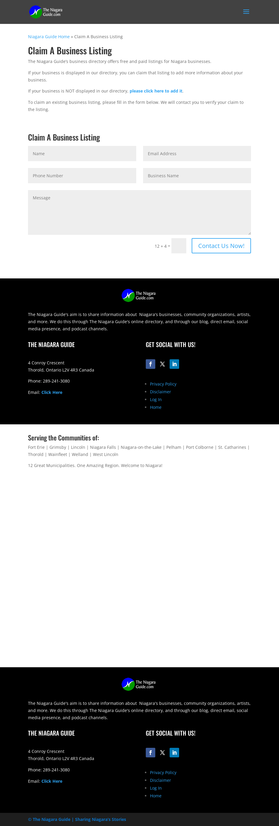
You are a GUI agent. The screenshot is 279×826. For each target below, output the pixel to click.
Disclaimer (160, 391)
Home (156, 407)
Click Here (51, 392)
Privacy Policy (163, 384)
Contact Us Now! (221, 246)
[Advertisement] (139, 625)
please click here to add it (156, 91)
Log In (156, 399)
